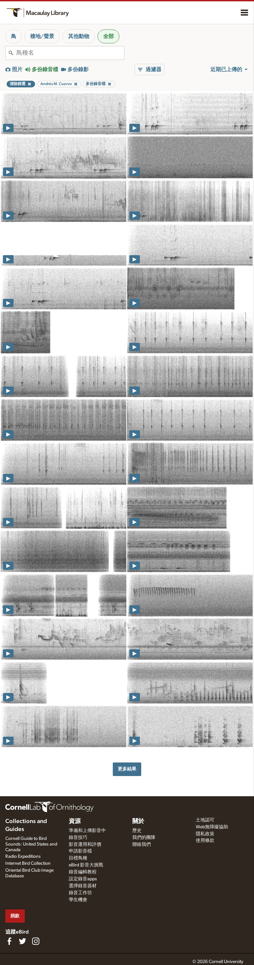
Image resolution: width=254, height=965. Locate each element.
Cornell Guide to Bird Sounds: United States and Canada (31, 844)
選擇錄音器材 (83, 886)
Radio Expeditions (23, 856)
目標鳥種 (78, 858)
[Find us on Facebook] (9, 941)
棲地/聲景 (42, 36)
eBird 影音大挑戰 (86, 865)
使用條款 (205, 840)
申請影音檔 (80, 851)
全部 (108, 36)
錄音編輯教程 (83, 872)
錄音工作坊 (80, 893)
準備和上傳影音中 (87, 830)
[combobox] (70, 53)
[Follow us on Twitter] (22, 941)
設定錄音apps (83, 879)
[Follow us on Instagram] (36, 941)
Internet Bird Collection (28, 863)
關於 (138, 821)
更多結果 (127, 768)
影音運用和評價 (85, 844)
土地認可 (205, 820)
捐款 (15, 915)
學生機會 (78, 899)
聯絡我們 (141, 844)
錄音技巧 (78, 837)
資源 (75, 821)
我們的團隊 (143, 837)
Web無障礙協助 (212, 827)
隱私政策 (205, 834)
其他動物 (78, 36)
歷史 (137, 830)
